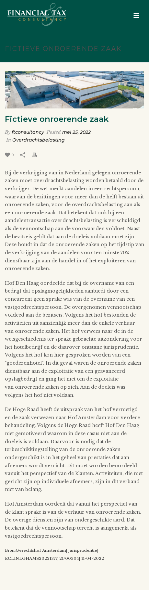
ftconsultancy (28, 132)
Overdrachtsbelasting (38, 140)
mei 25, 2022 (76, 132)
